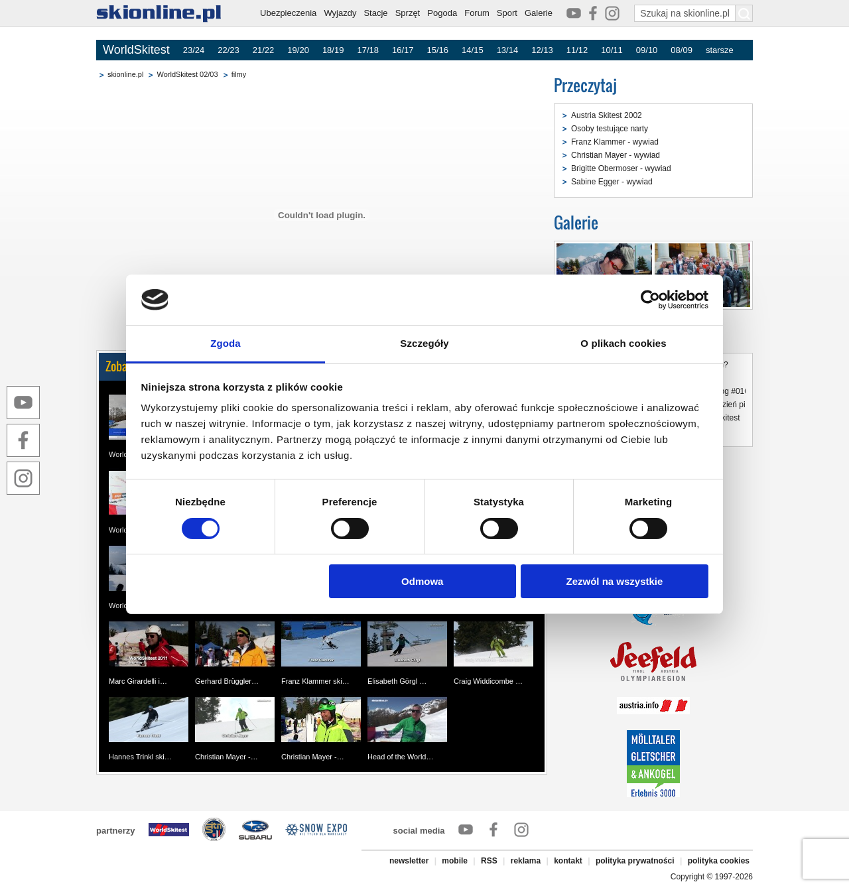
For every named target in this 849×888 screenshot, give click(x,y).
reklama (526, 860)
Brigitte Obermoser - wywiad (621, 168)
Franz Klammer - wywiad (615, 142)
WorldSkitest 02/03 (187, 74)
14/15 (473, 50)
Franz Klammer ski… (315, 681)
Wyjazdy (340, 13)
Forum (477, 13)
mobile (455, 860)
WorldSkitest (136, 49)
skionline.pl (125, 74)
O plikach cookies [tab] (623, 343)
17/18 (368, 50)
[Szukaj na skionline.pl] (744, 13)
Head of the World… (400, 757)
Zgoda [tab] (225, 343)
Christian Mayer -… (226, 757)
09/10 (647, 50)
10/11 (612, 50)
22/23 (228, 50)
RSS (489, 860)
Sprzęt (408, 13)
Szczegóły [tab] (424, 343)
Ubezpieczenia (288, 13)
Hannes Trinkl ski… (140, 757)
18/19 (333, 50)
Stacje (375, 13)
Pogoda (442, 13)
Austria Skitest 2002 (606, 115)
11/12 (577, 50)
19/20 (298, 50)
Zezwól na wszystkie (614, 581)
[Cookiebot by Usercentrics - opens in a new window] (650, 300)
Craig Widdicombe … (488, 681)
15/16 (438, 50)
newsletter (408, 860)
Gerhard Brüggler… (227, 681)
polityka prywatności (635, 860)
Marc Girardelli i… (138, 681)
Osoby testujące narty (609, 128)
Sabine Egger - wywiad (612, 181)
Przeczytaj (585, 85)
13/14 (508, 50)
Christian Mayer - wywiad (615, 155)
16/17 (403, 50)
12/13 (542, 50)
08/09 (681, 50)
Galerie (539, 13)
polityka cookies (719, 860)
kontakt (568, 860)
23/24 (194, 50)
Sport (507, 13)
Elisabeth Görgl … (396, 681)
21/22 (264, 50)
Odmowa (422, 581)
